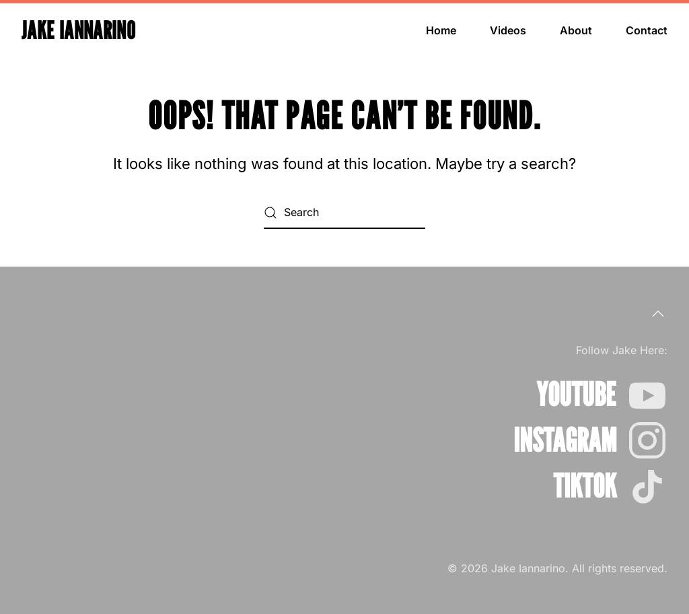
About (576, 30)
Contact (646, 30)
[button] (658, 313)
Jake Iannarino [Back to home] (78, 29)
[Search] (344, 213)
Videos (508, 30)
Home (441, 30)
